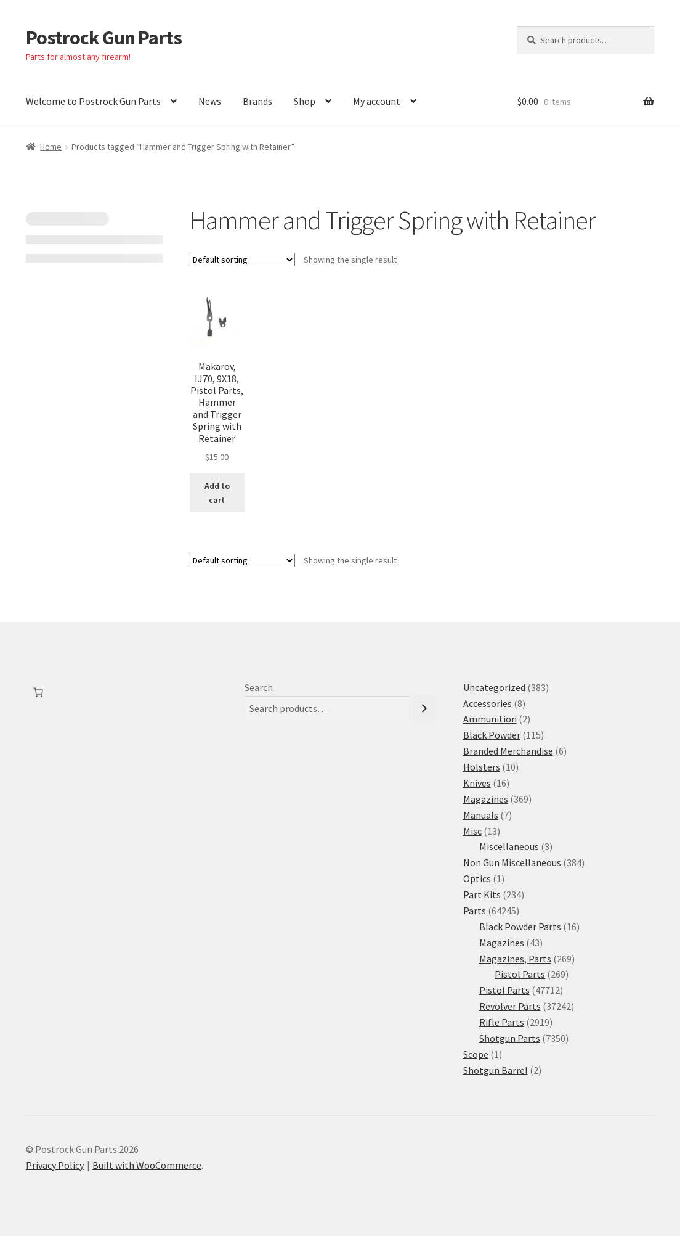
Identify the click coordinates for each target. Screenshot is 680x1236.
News (209, 101)
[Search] (424, 708)
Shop (304, 101)
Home (51, 146)
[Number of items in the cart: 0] (38, 692)
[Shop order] (242, 259)
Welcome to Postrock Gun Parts (93, 101)
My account (376, 101)
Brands (257, 101)
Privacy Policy (55, 1165)
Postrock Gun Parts (104, 37)
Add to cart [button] (217, 492)
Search (259, 687)
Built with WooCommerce (146, 1165)
